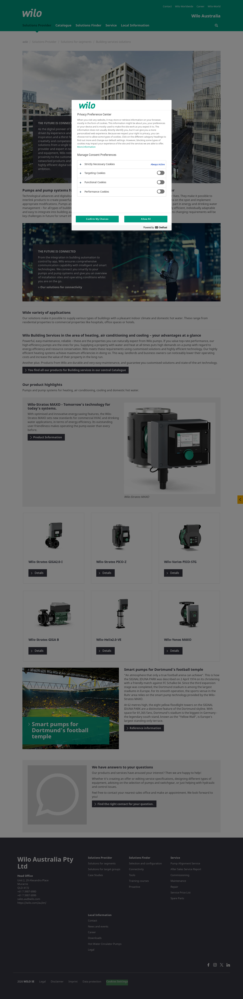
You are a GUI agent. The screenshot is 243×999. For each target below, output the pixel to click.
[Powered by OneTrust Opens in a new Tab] (156, 228)
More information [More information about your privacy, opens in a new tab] (86, 146)
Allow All (146, 218)
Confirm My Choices (97, 218)
